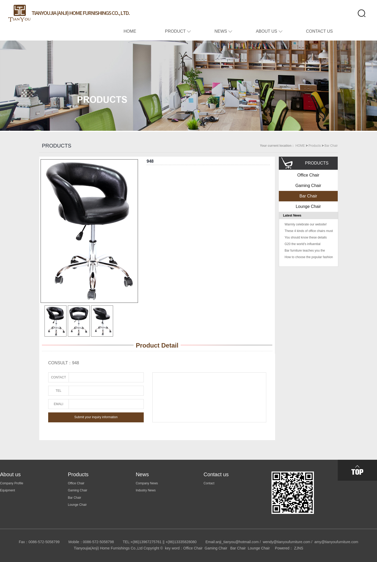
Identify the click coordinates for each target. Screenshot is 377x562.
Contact (209, 483)
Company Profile (11, 483)
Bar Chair (331, 145)
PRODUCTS (56, 146)
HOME (300, 145)
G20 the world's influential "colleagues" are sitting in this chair (305, 244)
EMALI (58, 404)
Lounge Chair (308, 206)
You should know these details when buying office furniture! (306, 238)
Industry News (146, 490)
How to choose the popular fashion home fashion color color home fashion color (309, 257)
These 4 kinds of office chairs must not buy (309, 231)
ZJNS (298, 548)
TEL (58, 391)
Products (314, 145)
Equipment (7, 490)
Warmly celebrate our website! (306, 224)
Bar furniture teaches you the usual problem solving (305, 251)
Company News (147, 483)
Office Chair (308, 175)
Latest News (292, 215)
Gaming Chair (308, 185)
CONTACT (58, 377)
